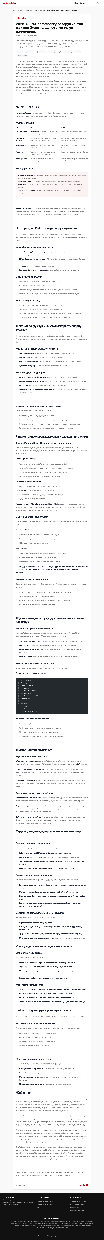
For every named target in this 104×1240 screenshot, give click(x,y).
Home (14, 10)
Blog (21, 10)
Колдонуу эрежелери (77, 1204)
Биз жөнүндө (74, 1207)
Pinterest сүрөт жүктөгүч (45, 1204)
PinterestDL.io (34, 132)
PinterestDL (36, 567)
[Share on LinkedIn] (87, 1185)
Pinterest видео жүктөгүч (83, 3)
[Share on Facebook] (84, 1185)
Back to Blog (21, 18)
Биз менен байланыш (77, 1210)
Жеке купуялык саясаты (78, 1201)
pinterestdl (9, 3)
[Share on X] (81, 1185)
